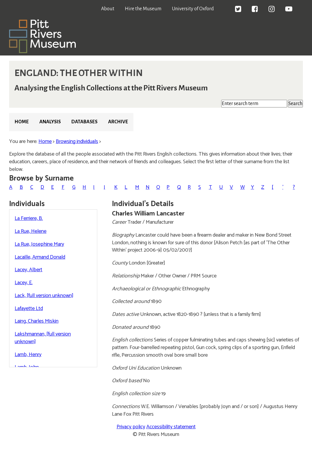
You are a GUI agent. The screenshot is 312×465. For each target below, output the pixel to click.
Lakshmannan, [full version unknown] (43, 338)
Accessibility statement (171, 426)
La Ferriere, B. (29, 218)
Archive (118, 121)
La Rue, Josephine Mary (39, 244)
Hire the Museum (143, 8)
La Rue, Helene (30, 231)
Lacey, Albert (28, 269)
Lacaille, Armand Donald (40, 257)
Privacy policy (131, 426)
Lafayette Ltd (29, 308)
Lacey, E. (24, 282)
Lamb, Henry (28, 354)
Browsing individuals (77, 141)
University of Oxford (193, 8)
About (107, 8)
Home (21, 121)
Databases (84, 121)
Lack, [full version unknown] (44, 295)
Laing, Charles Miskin (36, 321)
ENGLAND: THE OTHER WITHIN (78, 73)
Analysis (50, 121)
